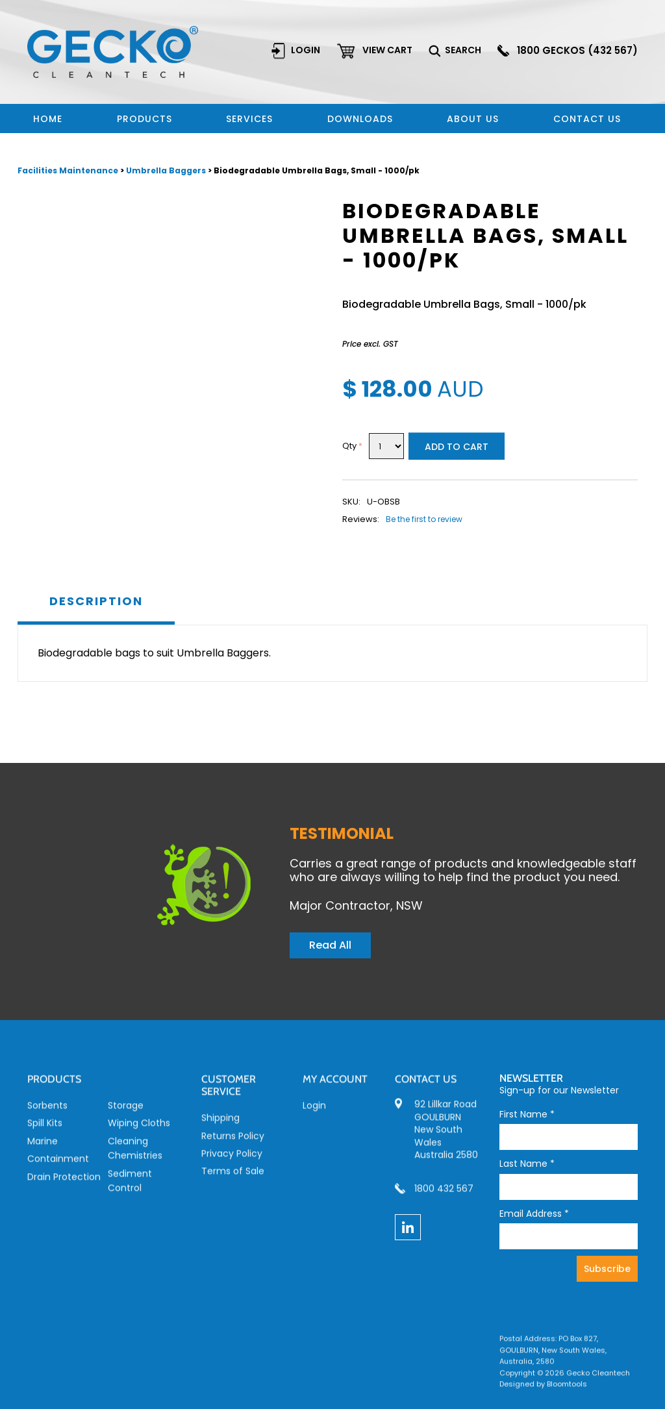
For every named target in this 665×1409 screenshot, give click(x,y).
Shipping (220, 1127)
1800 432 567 (443, 1197)
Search (463, 50)
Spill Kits (44, 1132)
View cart (388, 50)
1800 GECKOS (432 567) (578, 50)
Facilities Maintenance (69, 171)
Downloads (360, 118)
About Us (473, 118)
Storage (126, 1114)
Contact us (587, 118)
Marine (42, 1149)
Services (249, 118)
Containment (58, 1168)
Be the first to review (424, 519)
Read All (330, 945)
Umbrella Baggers (166, 171)
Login (306, 50)
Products (144, 118)
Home (47, 118)
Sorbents (47, 1114)
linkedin (408, 1227)
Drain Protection (64, 1185)
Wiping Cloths (139, 1132)
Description (96, 601)
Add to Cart (456, 447)
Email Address (534, 1214)
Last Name (527, 1164)
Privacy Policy (231, 1162)
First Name (527, 1114)
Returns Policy (232, 1144)
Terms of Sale (232, 1180)
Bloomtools (567, 1393)
